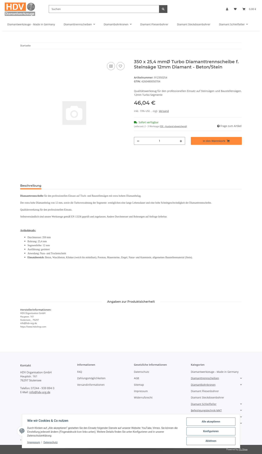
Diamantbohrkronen (203, 384)
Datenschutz (51, 442)
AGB (136, 378)
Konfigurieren (210, 431)
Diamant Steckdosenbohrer (207, 397)
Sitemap (139, 384)
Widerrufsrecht (143, 397)
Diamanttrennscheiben (205, 378)
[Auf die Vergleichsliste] (111, 66)
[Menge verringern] (138, 141)
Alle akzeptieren (210, 422)
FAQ (79, 372)
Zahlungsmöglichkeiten (91, 378)
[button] (227, 9)
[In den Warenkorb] (23, 57)
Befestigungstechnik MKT (206, 410)
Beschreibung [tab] (30, 185)
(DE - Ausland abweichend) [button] (173, 126)
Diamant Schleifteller (204, 404)
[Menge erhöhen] (181, 141)
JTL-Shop (243, 449)
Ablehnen (210, 441)
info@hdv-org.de (39, 392)
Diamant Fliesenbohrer (205, 391)
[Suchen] (104, 9)
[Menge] (159, 141)
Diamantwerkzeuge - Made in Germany (215, 372)
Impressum (34, 442)
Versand (164, 111)
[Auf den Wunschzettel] (120, 66)
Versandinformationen (91, 384)
